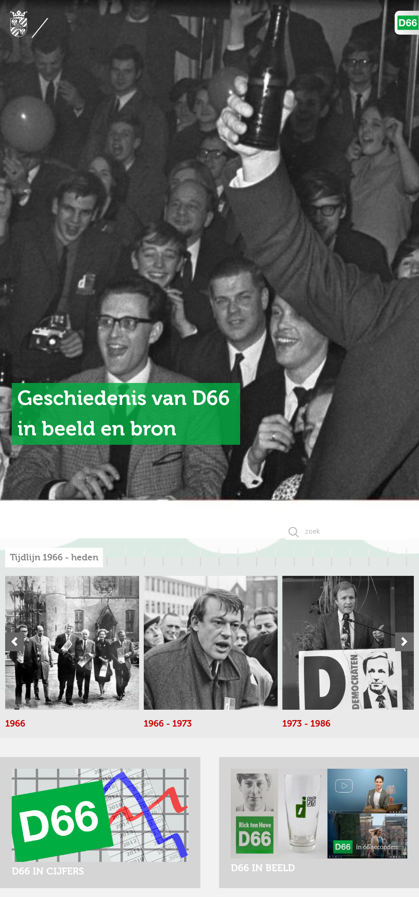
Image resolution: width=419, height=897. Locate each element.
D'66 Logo (408, 22)
